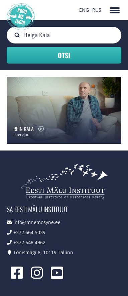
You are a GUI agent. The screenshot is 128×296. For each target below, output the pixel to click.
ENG (84, 10)
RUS (96, 10)
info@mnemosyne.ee (36, 222)
